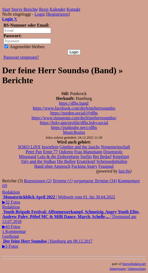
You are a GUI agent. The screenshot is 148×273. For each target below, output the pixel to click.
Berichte (30, 9)
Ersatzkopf (86, 161)
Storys (16, 9)
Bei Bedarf (102, 156)
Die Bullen (66, 161)
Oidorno (66, 151)
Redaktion (11, 192)
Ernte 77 (50, 151)
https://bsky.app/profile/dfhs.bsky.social (74, 122)
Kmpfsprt (121, 156)
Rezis (44, 9)
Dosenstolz (112, 151)
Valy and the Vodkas (38, 161)
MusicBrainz (74, 132)
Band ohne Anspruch (52, 166)
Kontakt (74, 9)
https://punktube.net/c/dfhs (74, 127)
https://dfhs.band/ (74, 103)
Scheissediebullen (111, 161)
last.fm (124, 171)
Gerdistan (10, 236)
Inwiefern (50, 147)
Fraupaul (106, 166)
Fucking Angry (84, 166)
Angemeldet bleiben (24, 46)
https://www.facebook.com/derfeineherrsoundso (74, 108)
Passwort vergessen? (21, 57)
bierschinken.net (134, 264)
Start (6, 9)
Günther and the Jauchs (80, 147)
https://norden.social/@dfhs (74, 113)
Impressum (118, 269)
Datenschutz (137, 269)
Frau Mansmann (88, 151)
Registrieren (57, 14)
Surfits (86, 156)
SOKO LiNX (29, 147)
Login (39, 14)
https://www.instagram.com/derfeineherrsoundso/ (73, 118)
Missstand (27, 156)
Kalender (58, 9)
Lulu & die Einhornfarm (58, 156)
